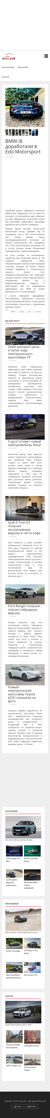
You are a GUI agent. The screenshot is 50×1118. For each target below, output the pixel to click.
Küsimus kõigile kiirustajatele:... (13, 1046)
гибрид (21, 312)
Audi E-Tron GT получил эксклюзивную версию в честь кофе (24, 527)
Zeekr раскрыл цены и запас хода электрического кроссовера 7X (23, 351)
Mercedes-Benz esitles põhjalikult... (31, 885)
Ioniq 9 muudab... (13, 951)
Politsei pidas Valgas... (30, 1068)
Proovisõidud (12, 904)
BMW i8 (13, 312)
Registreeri (31, 1106)
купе (29, 312)
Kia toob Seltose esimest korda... (19, 840)
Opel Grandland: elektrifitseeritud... (14, 976)
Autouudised (8, 67)
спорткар (38, 312)
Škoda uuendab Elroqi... (31, 859)
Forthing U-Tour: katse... (31, 951)
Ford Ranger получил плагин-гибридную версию (24, 609)
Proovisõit (23, 67)
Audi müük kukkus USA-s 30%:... (19, 1024)
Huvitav (5, 77)
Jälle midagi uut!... (14, 1065)
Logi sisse (17, 1106)
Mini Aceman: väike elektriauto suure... (22, 932)
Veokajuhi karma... (32, 1046)
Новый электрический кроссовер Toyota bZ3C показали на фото (22, 694)
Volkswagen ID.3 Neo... (13, 859)
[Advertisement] (25, 25)
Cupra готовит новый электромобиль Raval (24, 443)
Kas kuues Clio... (31, 975)
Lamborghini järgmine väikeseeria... (12, 883)
